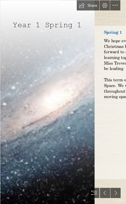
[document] (63, 102)
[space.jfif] (47, 102)
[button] (88, 5)
